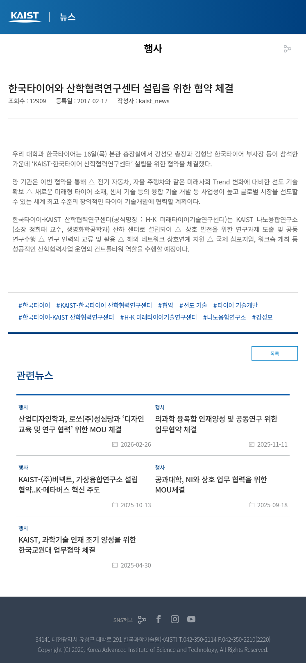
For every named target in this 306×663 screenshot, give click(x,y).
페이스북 (158, 619)
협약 (167, 305)
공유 (287, 49)
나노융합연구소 (226, 317)
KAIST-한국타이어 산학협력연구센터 (106, 305)
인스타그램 (175, 619)
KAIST (26, 18)
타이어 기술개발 (238, 305)
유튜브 (191, 619)
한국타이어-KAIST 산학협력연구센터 (68, 317)
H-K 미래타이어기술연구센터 (160, 317)
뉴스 (67, 16)
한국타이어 (36, 305)
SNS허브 (123, 620)
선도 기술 (195, 305)
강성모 (264, 317)
